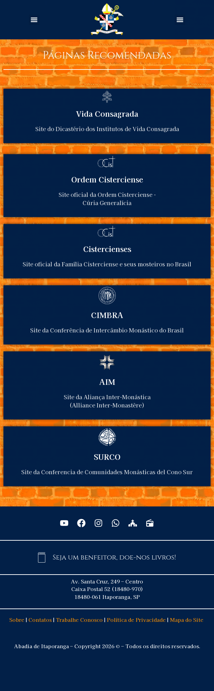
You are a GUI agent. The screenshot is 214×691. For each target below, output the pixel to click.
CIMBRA (107, 334)
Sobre (16, 619)
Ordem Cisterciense (107, 199)
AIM (107, 401)
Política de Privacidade (136, 619)
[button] (34, 19)
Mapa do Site (187, 619)
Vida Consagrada (107, 133)
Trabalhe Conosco (79, 619)
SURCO (107, 476)
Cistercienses (107, 268)
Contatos (40, 619)
